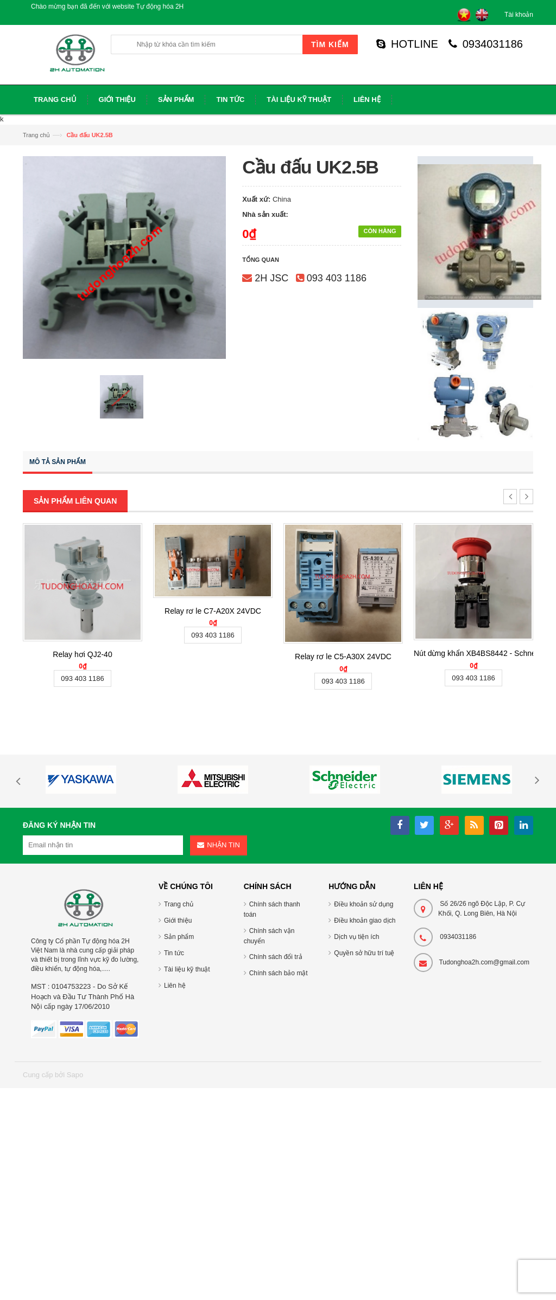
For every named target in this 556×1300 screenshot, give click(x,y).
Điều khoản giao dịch (364, 920)
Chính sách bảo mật (278, 973)
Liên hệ (175, 985)
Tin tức (174, 953)
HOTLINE (407, 44)
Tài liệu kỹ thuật (187, 969)
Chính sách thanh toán (272, 909)
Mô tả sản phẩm (57, 462)
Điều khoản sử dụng (363, 904)
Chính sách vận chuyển (269, 936)
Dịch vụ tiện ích (356, 937)
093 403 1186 (337, 278)
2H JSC (271, 278)
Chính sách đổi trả (275, 957)
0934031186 (485, 44)
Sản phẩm (179, 937)
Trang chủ (36, 135)
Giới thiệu (178, 920)
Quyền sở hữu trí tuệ (364, 953)
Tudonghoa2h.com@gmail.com (484, 962)
